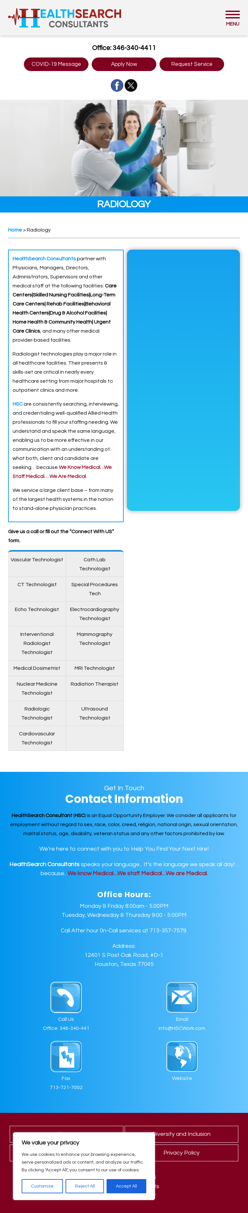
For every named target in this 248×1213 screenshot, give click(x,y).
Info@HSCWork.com (182, 1028)
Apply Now (124, 64)
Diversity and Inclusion (181, 1134)
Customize (42, 1186)
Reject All (85, 1186)
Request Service (191, 64)
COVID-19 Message (56, 64)
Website (182, 1078)
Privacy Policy (181, 1153)
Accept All (126, 1186)
